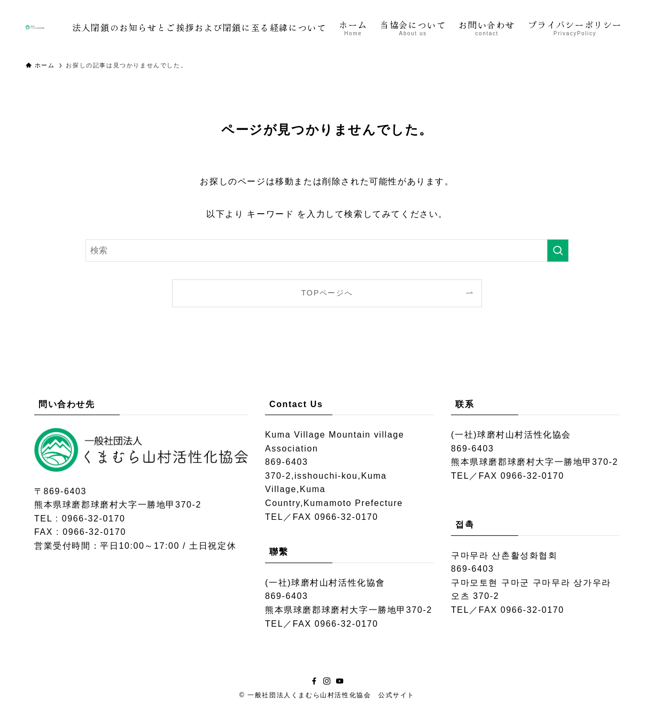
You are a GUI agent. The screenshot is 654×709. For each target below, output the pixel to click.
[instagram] (327, 681)
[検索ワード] (327, 250)
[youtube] (340, 681)
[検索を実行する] (558, 250)
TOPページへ (327, 293)
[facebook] (314, 681)
